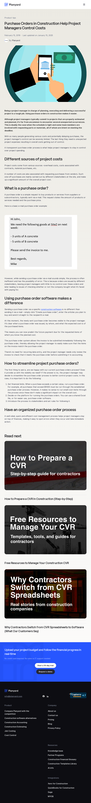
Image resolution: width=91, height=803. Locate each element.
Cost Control (10, 735)
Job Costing (10, 731)
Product (8, 705)
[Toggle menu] (84, 4)
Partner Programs (56, 755)
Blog (50, 724)
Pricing (51, 719)
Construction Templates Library (62, 763)
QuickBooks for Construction (61, 788)
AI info (51, 768)
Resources (52, 745)
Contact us (53, 715)
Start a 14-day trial (45, 665)
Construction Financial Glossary (62, 759)
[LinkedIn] (48, 696)
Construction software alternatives (20, 718)
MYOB (51, 796)
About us (52, 711)
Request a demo (45, 672)
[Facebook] (43, 696)
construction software (51, 309)
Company (52, 705)
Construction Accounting (16, 722)
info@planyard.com (13, 696)
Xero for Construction (58, 783)
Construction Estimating (16, 726)
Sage (50, 792)
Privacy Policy (54, 728)
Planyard (16, 40)
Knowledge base (55, 751)
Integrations (53, 778)
